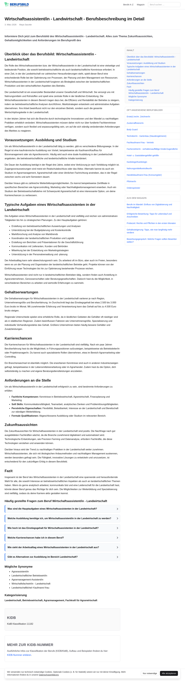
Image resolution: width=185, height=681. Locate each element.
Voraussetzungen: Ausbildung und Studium (146, 63)
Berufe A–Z (128, 4)
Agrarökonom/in (40, 154)
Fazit (129, 87)
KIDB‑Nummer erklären (19, 655)
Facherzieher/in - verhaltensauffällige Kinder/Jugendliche (152, 149)
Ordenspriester (133, 188)
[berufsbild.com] (17, 4)
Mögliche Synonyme (137, 96)
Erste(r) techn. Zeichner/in (138, 116)
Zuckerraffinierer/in (135, 123)
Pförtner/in (131, 181)
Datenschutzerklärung (49, 675)
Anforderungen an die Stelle (139, 80)
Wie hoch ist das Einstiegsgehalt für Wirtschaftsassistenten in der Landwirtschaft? (53, 528)
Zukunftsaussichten (135, 83)
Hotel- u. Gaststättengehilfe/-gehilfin (143, 155)
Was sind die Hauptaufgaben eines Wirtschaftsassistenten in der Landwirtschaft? (52, 509)
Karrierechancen (134, 76)
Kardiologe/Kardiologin (137, 162)
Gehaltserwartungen (136, 73)
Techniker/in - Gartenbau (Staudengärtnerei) (146, 136)
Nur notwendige (150, 673)
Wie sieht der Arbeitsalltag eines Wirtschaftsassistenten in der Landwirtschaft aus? (53, 547)
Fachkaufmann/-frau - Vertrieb (140, 142)
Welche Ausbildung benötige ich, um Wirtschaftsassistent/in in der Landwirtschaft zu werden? (59, 518)
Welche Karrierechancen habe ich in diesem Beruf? (36, 537)
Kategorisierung (135, 100)
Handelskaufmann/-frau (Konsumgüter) (144, 175)
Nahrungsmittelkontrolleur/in (139, 168)
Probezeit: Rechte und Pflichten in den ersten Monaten (151, 223)
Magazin (141, 4)
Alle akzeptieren (169, 673)
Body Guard (132, 129)
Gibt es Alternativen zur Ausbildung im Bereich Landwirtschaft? (43, 557)
